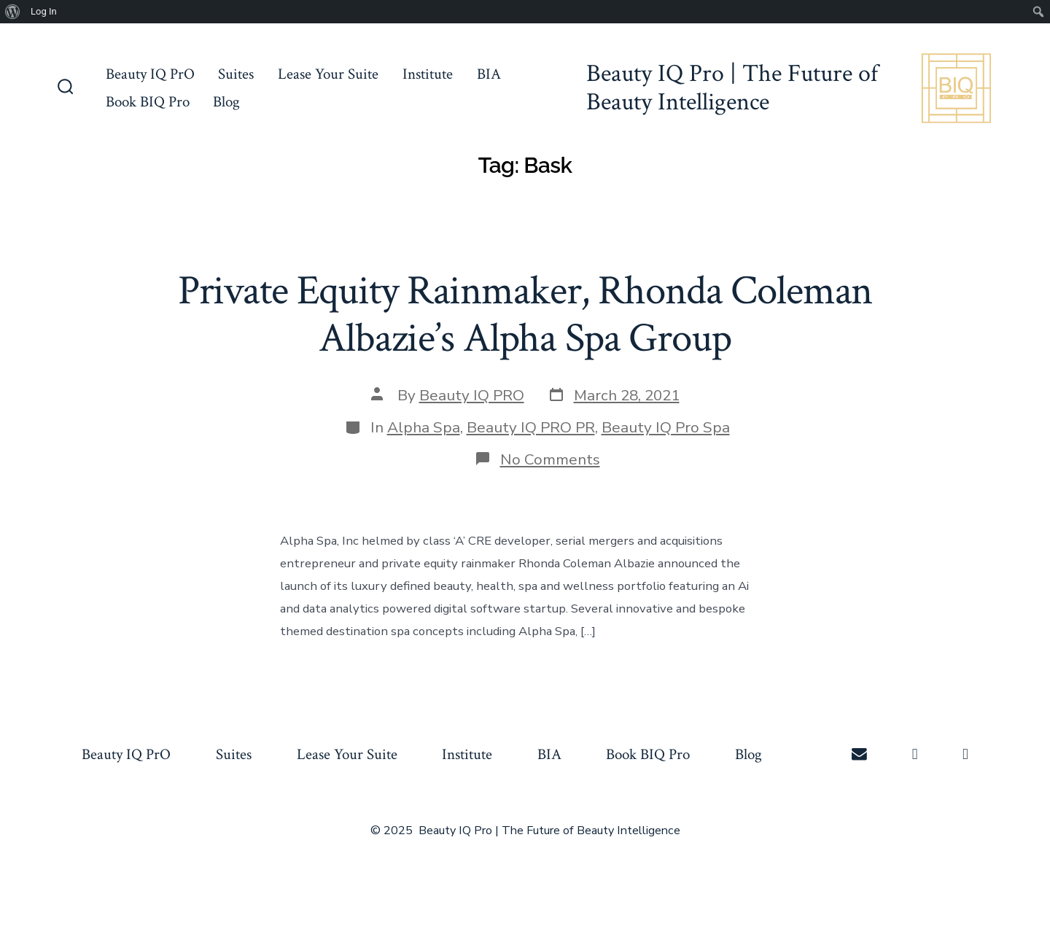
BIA (489, 74)
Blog (226, 102)
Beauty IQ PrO (150, 74)
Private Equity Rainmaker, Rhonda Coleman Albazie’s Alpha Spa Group (525, 314)
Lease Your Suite (328, 74)
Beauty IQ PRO (471, 395)
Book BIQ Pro (148, 102)
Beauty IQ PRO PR (531, 427)
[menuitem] (13, 11)
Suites (236, 74)
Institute (427, 74)
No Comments (550, 459)
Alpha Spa (423, 427)
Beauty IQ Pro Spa (666, 427)
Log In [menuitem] (44, 11)
